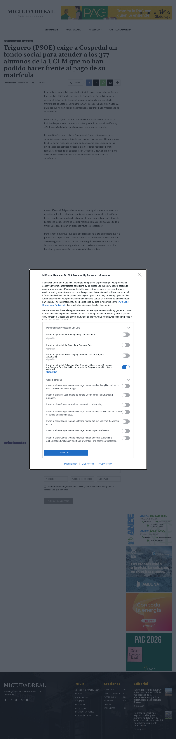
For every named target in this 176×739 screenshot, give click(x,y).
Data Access (88, 464)
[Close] (141, 275)
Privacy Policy (105, 464)
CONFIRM (66, 453)
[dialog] (88, 370)
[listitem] (88, 327)
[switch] (126, 334)
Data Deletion (70, 464)
